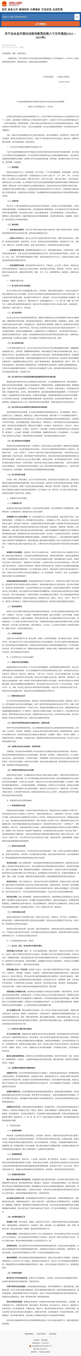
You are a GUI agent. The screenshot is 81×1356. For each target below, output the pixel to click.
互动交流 (46, 9)
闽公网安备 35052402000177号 (40, 1346)
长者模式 (40, 23)
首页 (4, 9)
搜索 (77, 17)
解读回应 (24, 9)
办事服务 (35, 9)
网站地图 (44, 1340)
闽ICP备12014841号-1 (40, 1349)
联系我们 (36, 1340)
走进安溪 (57, 9)
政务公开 (13, 9)
